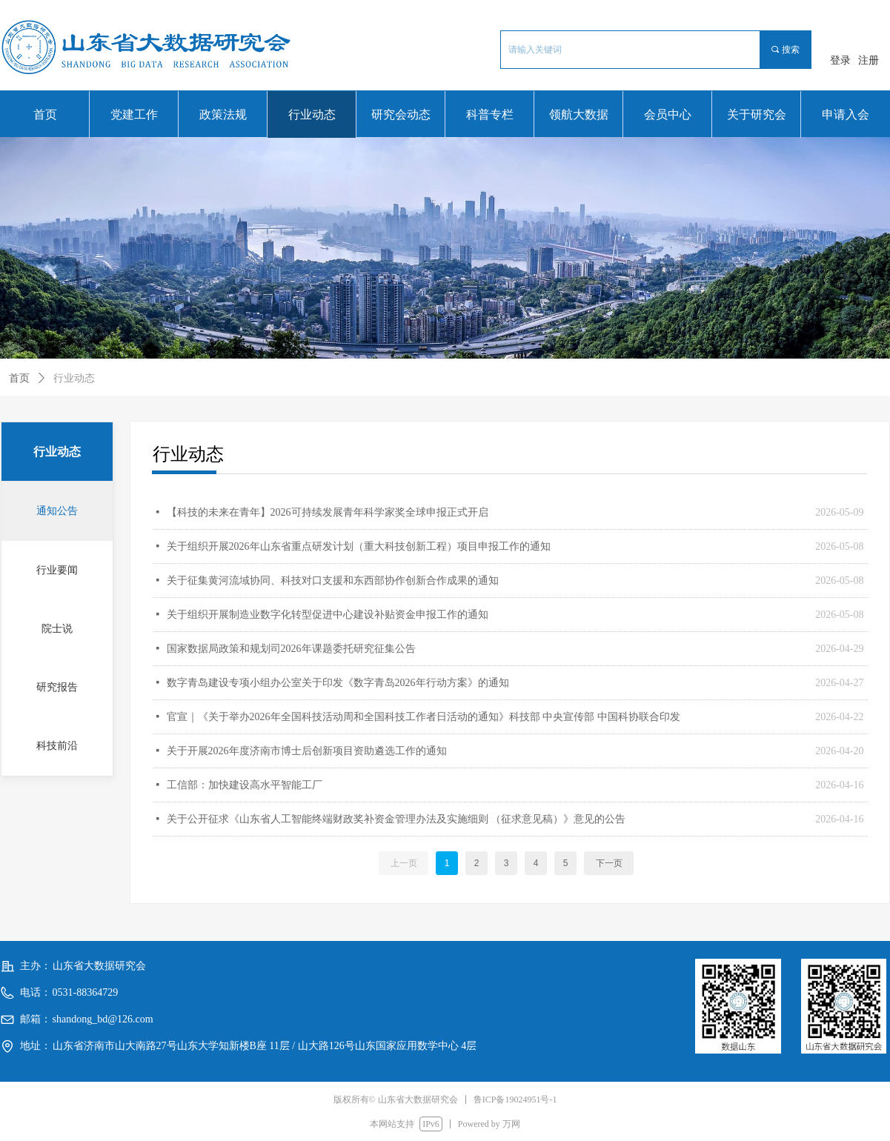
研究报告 (57, 687)
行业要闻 (57, 570)
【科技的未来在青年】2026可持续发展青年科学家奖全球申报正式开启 (327, 512)
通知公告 (57, 510)
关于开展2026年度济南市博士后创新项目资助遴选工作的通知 (307, 750)
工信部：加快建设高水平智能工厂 (244, 785)
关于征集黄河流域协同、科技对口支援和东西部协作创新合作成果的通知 (333, 580)
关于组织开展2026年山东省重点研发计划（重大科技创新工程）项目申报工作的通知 (359, 546)
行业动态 (74, 378)
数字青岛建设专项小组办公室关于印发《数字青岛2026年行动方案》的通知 (338, 682)
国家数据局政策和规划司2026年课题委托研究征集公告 (291, 648)
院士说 (57, 628)
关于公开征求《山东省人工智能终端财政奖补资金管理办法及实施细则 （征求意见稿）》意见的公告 (396, 819)
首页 (19, 378)
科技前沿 (57, 745)
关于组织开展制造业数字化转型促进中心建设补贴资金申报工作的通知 (327, 614)
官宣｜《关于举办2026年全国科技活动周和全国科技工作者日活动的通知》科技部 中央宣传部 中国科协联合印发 (423, 716)
